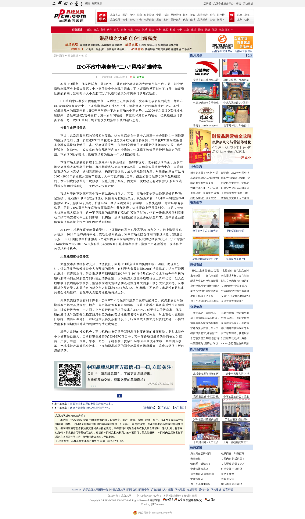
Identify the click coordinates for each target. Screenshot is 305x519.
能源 (214, 29)
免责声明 (227, 489)
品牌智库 (176, 19)
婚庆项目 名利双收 (231, 484)
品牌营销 (176, 14)
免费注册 (97, 3)
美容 (103, 29)
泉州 (239, 19)
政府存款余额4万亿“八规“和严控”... (90, 407)
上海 (247, 14)
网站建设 (216, 489)
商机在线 (196, 264)
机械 (172, 29)
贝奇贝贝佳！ (228, 478)
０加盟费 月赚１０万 (233, 463)
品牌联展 (115, 19)
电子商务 (149, 19)
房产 (109, 29)
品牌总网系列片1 (235, 258)
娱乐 (144, 29)
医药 (200, 29)
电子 (179, 29)
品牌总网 (59, 55)
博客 (192, 14)
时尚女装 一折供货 (231, 468)
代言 (185, 19)
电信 (137, 29)
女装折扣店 (196, 478)
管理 (125, 19)
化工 (165, 29)
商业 (221, 29)
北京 (239, 14)
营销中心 (204, 489)
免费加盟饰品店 (199, 468)
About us (76, 489)
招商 (139, 14)
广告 (139, 19)
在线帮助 (192, 489)
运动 (151, 29)
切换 (247, 19)
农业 (186, 29)
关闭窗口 (179, 407)
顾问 (185, 14)
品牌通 (207, 3)
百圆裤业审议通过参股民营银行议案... (91, 403)
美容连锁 (195, 458)
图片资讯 (195, 55)
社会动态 (196, 166)
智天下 (221, 19)
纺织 (207, 29)
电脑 (130, 29)
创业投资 (149, 14)
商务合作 (144, 489)
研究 (212, 14)
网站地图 (180, 489)
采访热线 (248, 3)
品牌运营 (202, 14)
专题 (158, 14)
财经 (84, 55)
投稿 (238, 3)
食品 (96, 29)
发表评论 (149, 407)
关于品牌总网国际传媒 (95, 489)
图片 (125, 14)
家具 (116, 29)
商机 (132, 19)
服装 (89, 29)
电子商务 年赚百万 (232, 453)
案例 (166, 19)
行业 (132, 14)
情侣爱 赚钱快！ (200, 463)
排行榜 (221, 14)
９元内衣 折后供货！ (233, 458)
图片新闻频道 (199, 349)
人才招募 (168, 489)
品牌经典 (202, 19)
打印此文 (164, 407)
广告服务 (156, 489)
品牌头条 (115, 14)
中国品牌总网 (117, 489)
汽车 (158, 29)
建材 (193, 29)
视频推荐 (196, 202)
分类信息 (196, 307)
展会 (158, 19)
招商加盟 (196, 447)
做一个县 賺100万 (200, 484)
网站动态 (132, 489)
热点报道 (73, 55)
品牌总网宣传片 (235, 230)
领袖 (166, 14)
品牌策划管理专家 (222, 50)
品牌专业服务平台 (223, 3)
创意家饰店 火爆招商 (202, 473)
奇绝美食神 (227, 473)
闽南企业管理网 (243, 50)
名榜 (212, 19)
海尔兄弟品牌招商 (200, 453)
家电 (123, 29)
